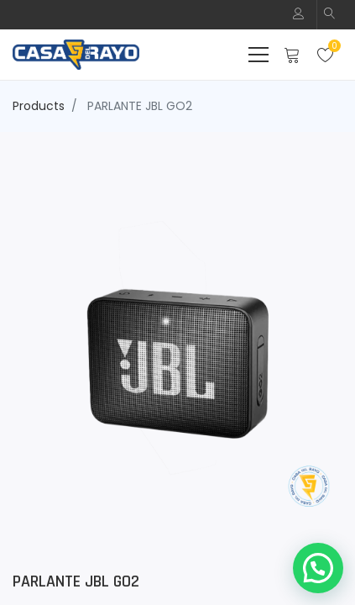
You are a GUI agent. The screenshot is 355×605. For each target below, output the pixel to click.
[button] (329, 14)
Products (39, 105)
